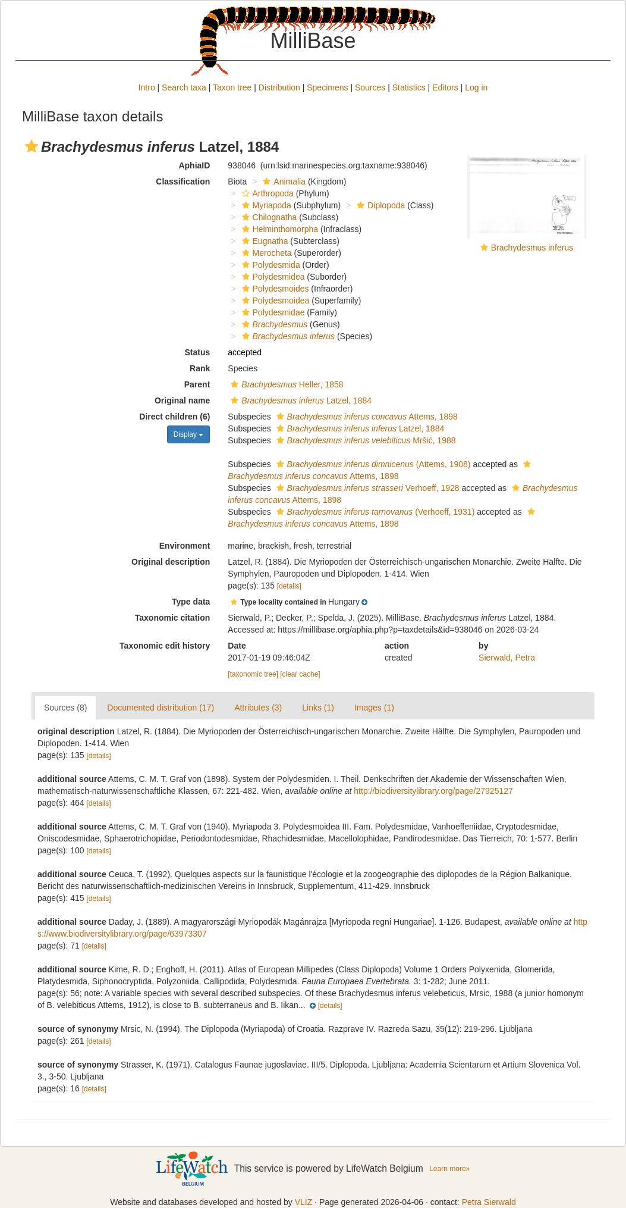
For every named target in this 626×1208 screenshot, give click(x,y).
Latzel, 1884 (300, 400)
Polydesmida (269, 265)
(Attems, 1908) (372, 464)
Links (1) (318, 707)
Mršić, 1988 (364, 440)
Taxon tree (232, 87)
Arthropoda (266, 193)
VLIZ (304, 1202)
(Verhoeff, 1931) (374, 512)
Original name (182, 400)
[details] (289, 586)
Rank (200, 368)
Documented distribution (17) (160, 707)
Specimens (327, 87)
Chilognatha (268, 217)
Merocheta (265, 253)
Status (197, 352)
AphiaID (194, 165)
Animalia (283, 181)
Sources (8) (65, 707)
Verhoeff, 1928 (366, 488)
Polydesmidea (272, 276)
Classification (183, 181)
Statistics (409, 87)
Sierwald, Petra (507, 657)
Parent (197, 384)
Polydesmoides (274, 288)
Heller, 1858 (285, 384)
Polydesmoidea (274, 300)
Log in (476, 87)
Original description (170, 562)
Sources (370, 87)
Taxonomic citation (172, 617)
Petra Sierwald (489, 1202)
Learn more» (449, 1169)
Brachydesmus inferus (532, 247)
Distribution (279, 87)
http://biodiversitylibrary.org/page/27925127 (433, 791)
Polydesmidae (272, 312)
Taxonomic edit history (164, 645)
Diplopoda (379, 205)
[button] (31, 146)
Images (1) (374, 707)
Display (189, 434)
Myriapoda (265, 205)
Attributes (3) (258, 707)
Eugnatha (263, 241)
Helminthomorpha (279, 229)
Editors (445, 87)
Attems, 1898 (365, 416)
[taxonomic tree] (253, 674)
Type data (191, 601)
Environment (184, 545)
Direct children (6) (174, 416)
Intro (147, 87)
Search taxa (184, 87)
